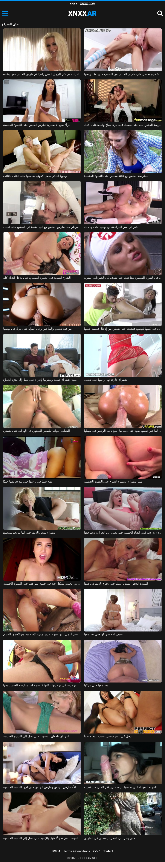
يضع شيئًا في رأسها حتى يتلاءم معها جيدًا (27, 481)
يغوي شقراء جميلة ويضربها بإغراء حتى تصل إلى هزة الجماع (40, 379)
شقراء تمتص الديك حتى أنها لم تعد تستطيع (29, 532)
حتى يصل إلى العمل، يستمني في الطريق (109, 838)
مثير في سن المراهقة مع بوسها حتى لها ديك (111, 227)
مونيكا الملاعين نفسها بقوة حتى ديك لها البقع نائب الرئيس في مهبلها (123, 430)
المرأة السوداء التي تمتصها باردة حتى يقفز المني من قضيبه (120, 787)
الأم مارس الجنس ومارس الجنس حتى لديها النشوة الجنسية (39, 787)
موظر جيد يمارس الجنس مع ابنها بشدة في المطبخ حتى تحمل (41, 227)
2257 (96, 851)
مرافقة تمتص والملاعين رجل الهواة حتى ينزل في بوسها (37, 328)
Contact (108, 851)
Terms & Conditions (76, 851)
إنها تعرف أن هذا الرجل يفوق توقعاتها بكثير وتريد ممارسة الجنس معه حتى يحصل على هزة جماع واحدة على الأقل (123, 125)
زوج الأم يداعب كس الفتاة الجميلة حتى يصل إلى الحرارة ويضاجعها (123, 532)
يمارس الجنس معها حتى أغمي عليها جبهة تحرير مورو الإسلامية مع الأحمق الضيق (42, 634)
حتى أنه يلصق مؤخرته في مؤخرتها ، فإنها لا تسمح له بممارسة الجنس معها (42, 685)
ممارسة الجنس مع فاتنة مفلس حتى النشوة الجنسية (116, 176)
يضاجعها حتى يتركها (96, 685)
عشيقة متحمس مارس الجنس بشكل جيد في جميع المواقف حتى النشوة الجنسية (42, 583)
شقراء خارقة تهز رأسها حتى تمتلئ (105, 379)
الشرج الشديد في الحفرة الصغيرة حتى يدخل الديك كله (37, 277)
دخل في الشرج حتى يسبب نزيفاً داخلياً (107, 736)
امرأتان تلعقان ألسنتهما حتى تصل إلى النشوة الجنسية (36, 736)
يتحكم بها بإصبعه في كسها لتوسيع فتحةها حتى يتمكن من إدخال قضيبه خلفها (123, 328)
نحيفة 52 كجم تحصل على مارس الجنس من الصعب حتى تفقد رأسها (123, 74)
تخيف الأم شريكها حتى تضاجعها (103, 634)
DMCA (56, 851)
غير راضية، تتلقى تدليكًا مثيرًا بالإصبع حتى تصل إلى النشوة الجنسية (42, 838)
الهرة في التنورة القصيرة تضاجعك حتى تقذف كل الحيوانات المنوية (123, 277)
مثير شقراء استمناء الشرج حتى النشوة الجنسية (113, 481)
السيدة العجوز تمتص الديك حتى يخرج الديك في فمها (116, 583)
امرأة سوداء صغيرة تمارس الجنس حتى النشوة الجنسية (37, 125)
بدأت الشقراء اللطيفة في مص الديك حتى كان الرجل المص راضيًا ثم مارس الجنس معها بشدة (42, 74)
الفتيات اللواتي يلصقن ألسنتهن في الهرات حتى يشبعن (36, 430)
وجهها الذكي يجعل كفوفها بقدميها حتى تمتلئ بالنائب (35, 176)
